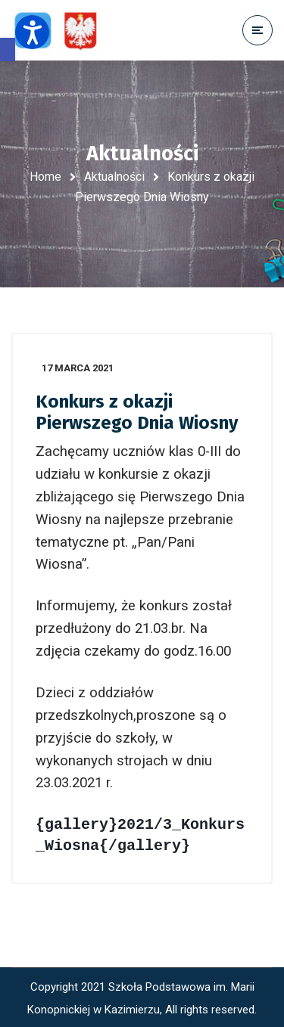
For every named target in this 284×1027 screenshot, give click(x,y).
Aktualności (114, 176)
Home (45, 176)
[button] (7, 49)
